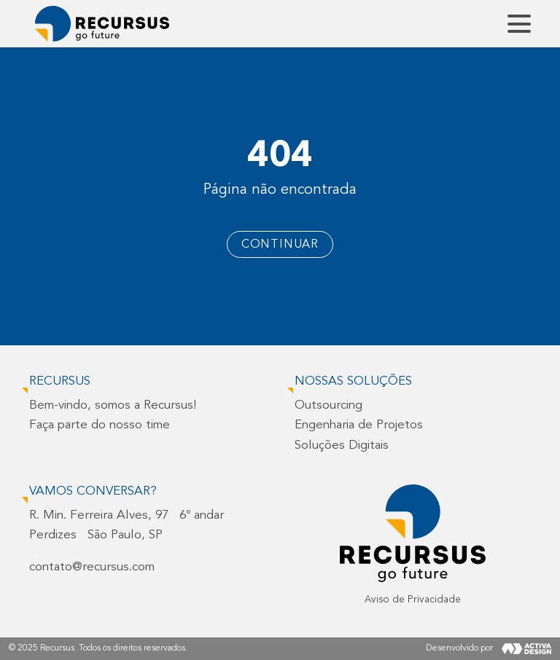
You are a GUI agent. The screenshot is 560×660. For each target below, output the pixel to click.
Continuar (280, 245)
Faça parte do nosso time (99, 425)
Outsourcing (328, 405)
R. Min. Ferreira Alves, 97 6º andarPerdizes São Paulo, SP (126, 525)
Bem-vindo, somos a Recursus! (112, 405)
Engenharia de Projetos (359, 425)
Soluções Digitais (342, 445)
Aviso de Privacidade (413, 600)
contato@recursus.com (92, 567)
